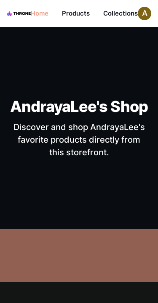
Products (76, 13)
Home (39, 13)
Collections (120, 13)
